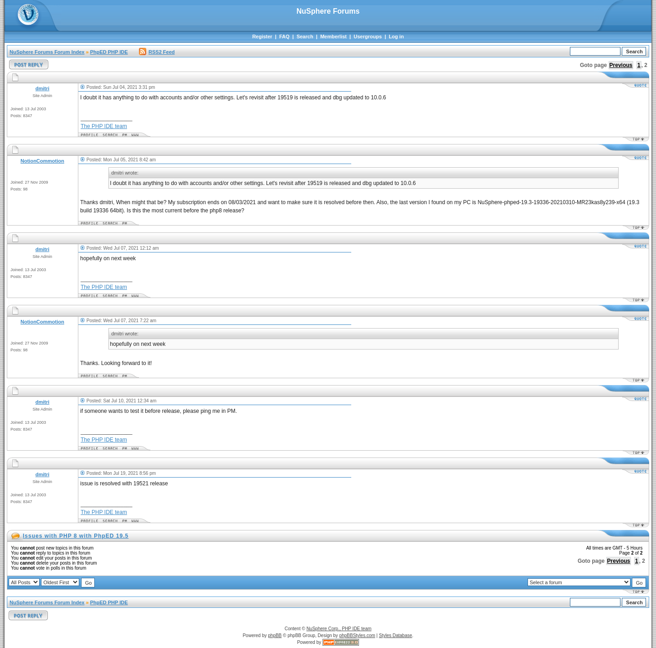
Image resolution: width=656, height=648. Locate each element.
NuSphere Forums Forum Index (47, 52)
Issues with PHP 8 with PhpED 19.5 (75, 536)
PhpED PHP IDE (109, 52)
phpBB (275, 635)
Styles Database (395, 635)
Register (262, 36)
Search (305, 36)
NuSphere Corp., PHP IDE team (339, 628)
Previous (621, 65)
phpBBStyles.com (357, 635)
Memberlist (333, 36)
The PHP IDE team (104, 126)
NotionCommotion (42, 161)
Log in (396, 36)
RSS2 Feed (156, 52)
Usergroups (368, 36)
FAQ (284, 36)
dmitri (43, 88)
